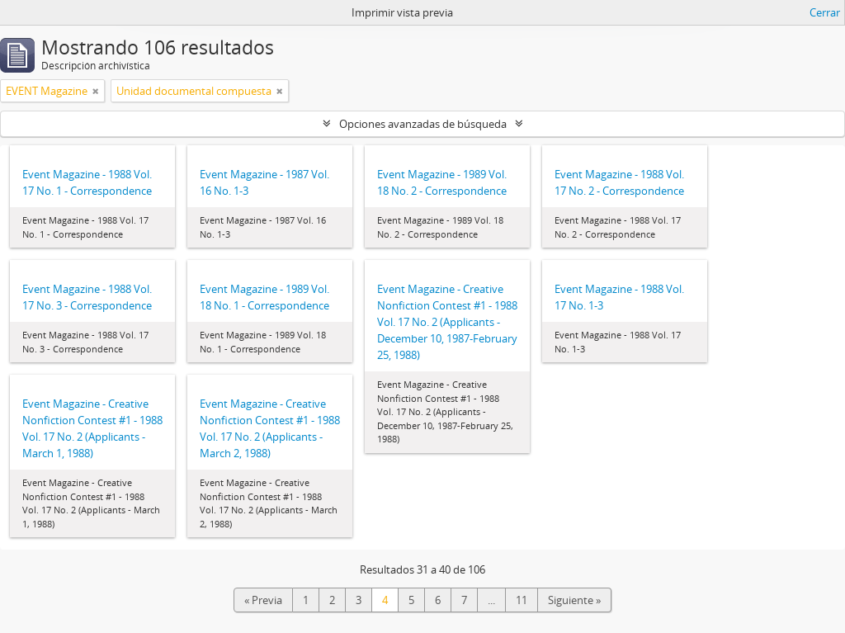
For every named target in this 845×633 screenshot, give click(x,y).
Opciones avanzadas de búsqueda (423, 123)
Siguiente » (574, 600)
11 (521, 600)
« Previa (263, 600)
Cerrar (825, 12)
